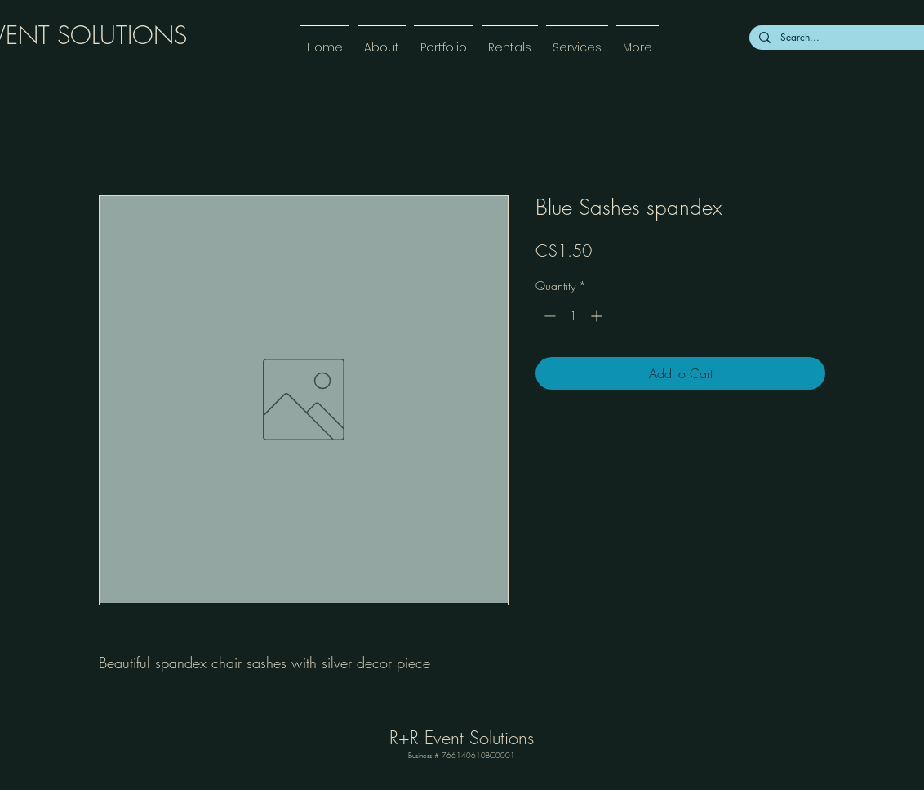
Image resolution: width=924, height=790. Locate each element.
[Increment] (598, 315)
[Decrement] (548, 315)
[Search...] (851, 37)
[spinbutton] (573, 315)
